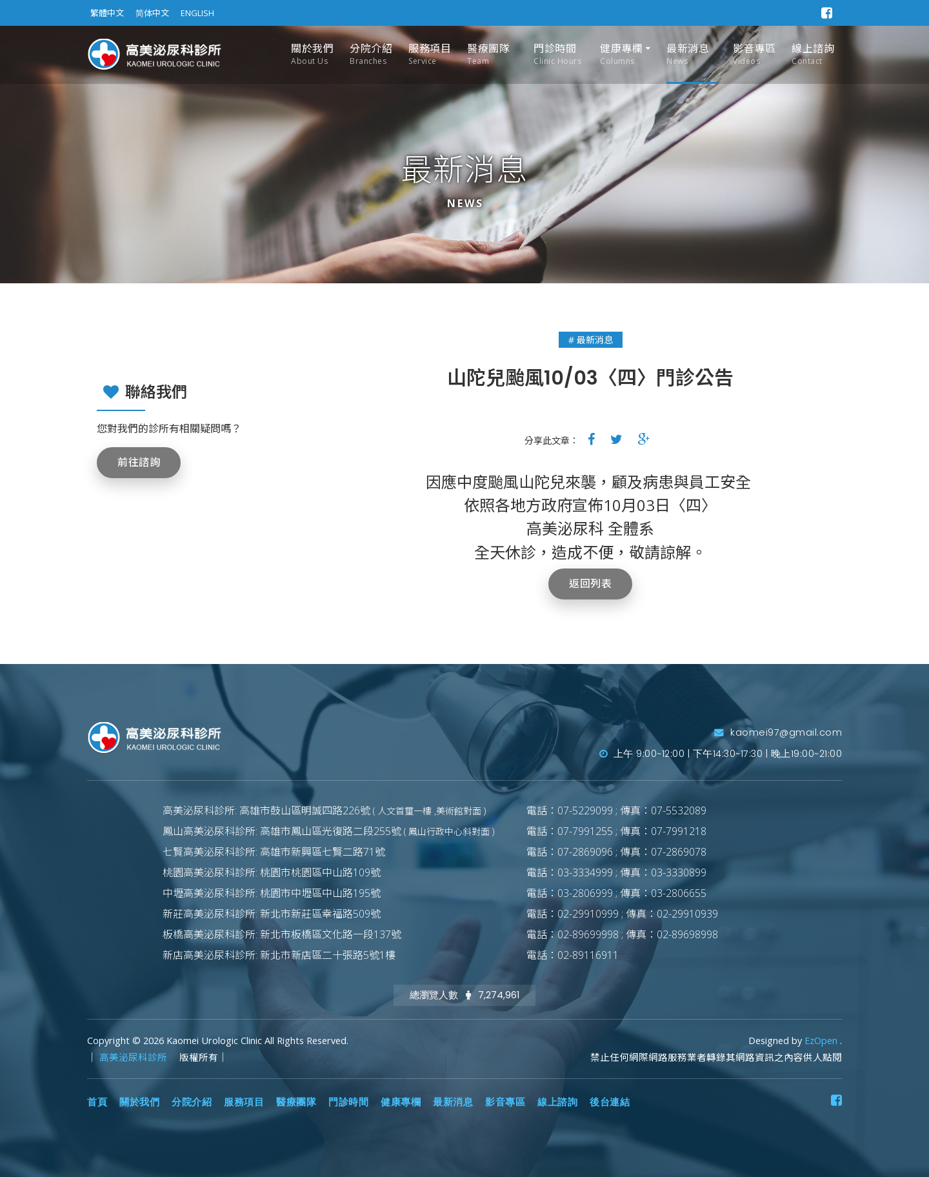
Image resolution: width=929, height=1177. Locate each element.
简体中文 (152, 13)
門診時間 (557, 54)
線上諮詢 (813, 54)
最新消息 (687, 54)
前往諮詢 (138, 462)
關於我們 (312, 54)
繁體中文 (107, 13)
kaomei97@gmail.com (778, 732)
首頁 (97, 1102)
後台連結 (610, 1102)
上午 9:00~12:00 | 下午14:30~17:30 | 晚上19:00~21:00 (721, 753)
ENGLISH (197, 13)
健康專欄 (621, 54)
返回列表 (590, 583)
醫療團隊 (488, 54)
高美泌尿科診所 (134, 1057)
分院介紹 (371, 54)
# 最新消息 (590, 340)
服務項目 (429, 54)
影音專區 (754, 54)
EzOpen (822, 1040)
